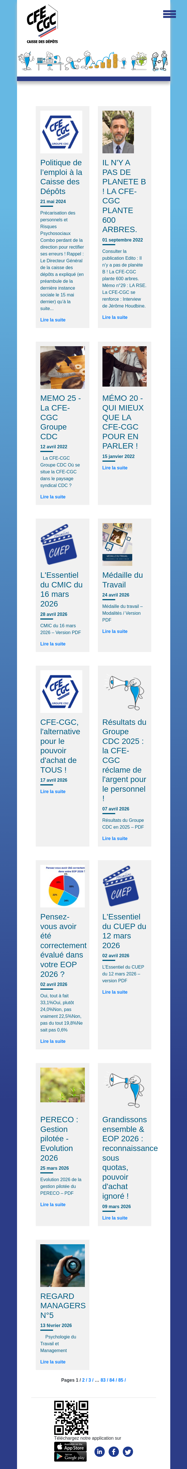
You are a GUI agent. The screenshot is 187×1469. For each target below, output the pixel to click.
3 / (92, 1380)
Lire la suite (53, 319)
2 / (85, 1380)
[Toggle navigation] (169, 14)
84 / (114, 1380)
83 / (104, 1380)
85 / (122, 1380)
